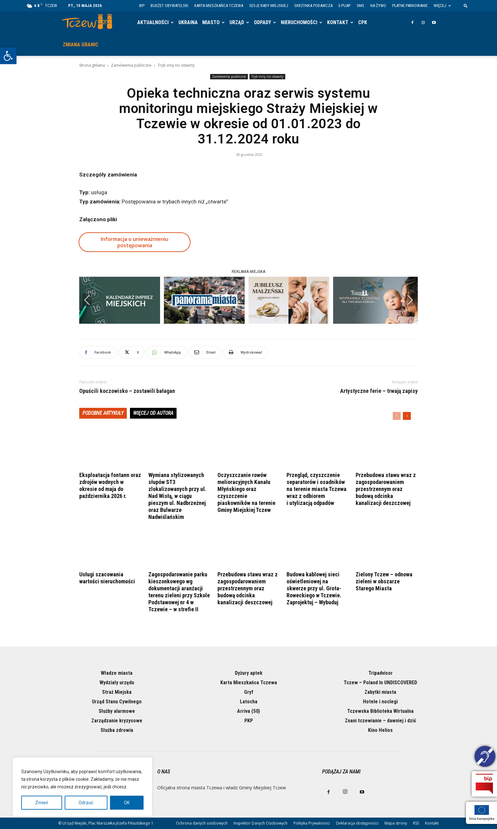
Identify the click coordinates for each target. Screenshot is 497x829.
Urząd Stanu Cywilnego (117, 702)
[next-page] (407, 416)
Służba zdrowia (116, 730)
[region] (82, 786)
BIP (142, 5)
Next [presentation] (410, 300)
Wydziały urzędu (117, 683)
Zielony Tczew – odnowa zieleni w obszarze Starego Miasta (384, 581)
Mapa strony (395, 823)
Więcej (442, 5)
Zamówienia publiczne (131, 65)
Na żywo (378, 5)
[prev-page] (397, 416)
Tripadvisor (380, 673)
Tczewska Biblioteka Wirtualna (380, 711)
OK (127, 802)
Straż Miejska (117, 692)
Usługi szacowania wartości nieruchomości (107, 578)
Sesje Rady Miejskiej (268, 5)
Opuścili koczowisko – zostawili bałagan (127, 391)
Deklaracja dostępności (357, 823)
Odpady (262, 22)
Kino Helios (380, 730)
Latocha (248, 702)
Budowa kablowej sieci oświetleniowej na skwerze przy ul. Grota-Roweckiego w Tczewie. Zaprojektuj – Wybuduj (314, 588)
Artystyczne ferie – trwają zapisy (379, 391)
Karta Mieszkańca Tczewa (218, 5)
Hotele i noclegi (380, 702)
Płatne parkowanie (410, 5)
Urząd (236, 22)
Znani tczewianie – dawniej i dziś (380, 721)
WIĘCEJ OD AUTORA (153, 413)
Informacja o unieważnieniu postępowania (134, 242)
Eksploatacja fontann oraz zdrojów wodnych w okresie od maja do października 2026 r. (110, 485)
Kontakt (337, 22)
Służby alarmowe (117, 711)
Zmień (41, 802)
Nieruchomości (299, 22)
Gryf (248, 692)
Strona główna (92, 65)
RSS (416, 823)
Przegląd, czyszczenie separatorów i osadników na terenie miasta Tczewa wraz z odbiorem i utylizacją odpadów (316, 489)
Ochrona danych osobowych (202, 823)
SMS (360, 5)
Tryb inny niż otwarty (267, 76)
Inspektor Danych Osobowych (260, 823)
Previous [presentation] (87, 300)
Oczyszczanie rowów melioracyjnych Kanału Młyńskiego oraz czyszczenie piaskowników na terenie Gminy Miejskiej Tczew (246, 492)
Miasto (211, 22)
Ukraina (188, 22)
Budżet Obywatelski (169, 5)
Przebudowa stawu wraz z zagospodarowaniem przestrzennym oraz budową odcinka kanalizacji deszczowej (386, 489)
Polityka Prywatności (312, 823)
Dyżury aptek (248, 673)
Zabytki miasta (380, 692)
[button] (8, 56)
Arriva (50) (248, 711)
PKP (248, 721)
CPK (362, 22)
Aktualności (153, 22)
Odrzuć (86, 802)
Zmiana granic (80, 45)
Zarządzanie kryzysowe (116, 721)
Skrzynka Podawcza (313, 5)
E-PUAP (345, 5)
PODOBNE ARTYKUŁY (103, 413)
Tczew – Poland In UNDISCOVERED (380, 683)
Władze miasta (116, 673)
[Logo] (88, 22)
